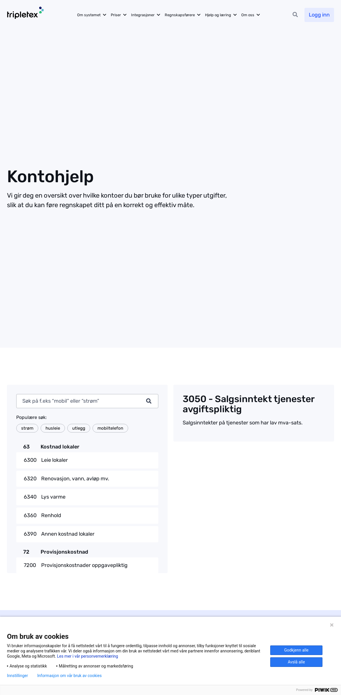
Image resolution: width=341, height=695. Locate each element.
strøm (27, 428)
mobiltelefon (110, 428)
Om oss (247, 15)
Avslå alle (296, 662)
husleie (53, 428)
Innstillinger (17, 675)
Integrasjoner (143, 15)
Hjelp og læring (218, 15)
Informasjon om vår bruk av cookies (69, 675)
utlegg (78, 428)
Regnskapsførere (180, 15)
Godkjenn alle (296, 650)
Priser (116, 15)
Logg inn (319, 15)
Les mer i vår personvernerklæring (87, 656)
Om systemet (89, 15)
